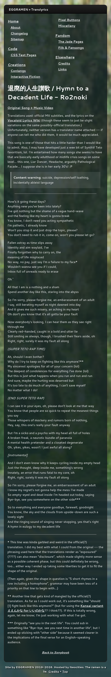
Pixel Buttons (69, 20)
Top (65, 671)
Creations (17, 64)
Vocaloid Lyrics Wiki (24, 120)
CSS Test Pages (23, 55)
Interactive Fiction (25, 76)
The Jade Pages (70, 41)
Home (13, 21)
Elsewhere (65, 57)
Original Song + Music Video (30, 107)
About (15, 27)
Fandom (62, 35)
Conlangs (18, 70)
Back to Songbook (55, 652)
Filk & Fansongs (71, 47)
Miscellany (66, 25)
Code (12, 48)
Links (62, 69)
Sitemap (17, 39)
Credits (64, 63)
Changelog (19, 33)
